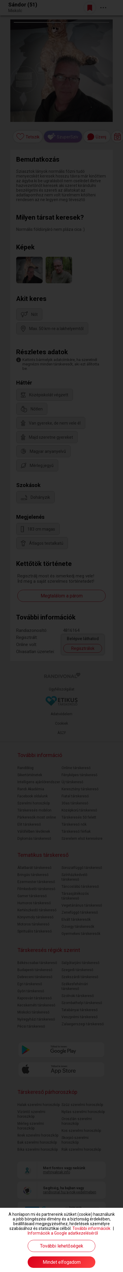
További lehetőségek (61, 1246)
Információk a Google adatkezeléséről (63, 1233)
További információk (91, 1228)
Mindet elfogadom (62, 1262)
